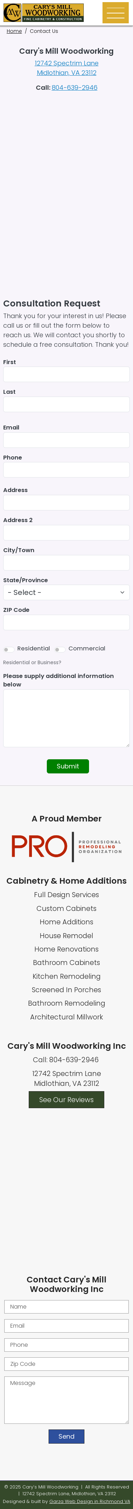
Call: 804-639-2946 (66, 1060)
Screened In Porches (66, 990)
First (9, 362)
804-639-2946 (75, 87)
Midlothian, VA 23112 (66, 72)
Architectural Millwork (66, 1017)
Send (66, 1436)
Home (14, 31)
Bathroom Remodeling (66, 1003)
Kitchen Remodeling (67, 976)
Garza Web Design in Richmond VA (89, 1501)
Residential (33, 648)
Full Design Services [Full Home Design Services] (66, 895)
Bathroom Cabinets (66, 962)
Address (15, 490)
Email (11, 427)
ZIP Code (16, 610)
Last (9, 392)
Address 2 (18, 520)
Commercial (86, 648)
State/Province (25, 580)
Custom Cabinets (66, 908)
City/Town (18, 550)
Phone (12, 458)
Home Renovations (66, 949)
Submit (68, 766)
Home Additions (66, 922)
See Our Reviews (66, 1099)
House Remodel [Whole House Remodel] (66, 936)
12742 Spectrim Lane (67, 63)
